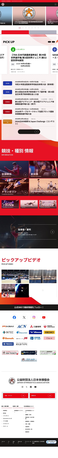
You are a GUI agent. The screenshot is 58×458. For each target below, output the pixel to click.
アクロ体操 (5, 433)
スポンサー (3, 453)
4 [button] (29, 28)
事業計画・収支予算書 (29, 429)
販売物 (15, 453)
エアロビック (6, 435)
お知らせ (42, 406)
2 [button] (23, 28)
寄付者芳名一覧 (28, 441)
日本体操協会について (29, 423)
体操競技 (5, 422)
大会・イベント (15, 406)
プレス (9, 453)
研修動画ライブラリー (18, 423)
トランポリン (6, 427)
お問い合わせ (21, 453)
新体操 (4, 425)
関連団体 (27, 443)
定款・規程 (27, 436)
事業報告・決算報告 (29, 433)
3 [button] (26, 28)
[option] (29, 15)
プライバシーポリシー (30, 453)
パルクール (5, 438)
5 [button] (32, 28)
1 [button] (20, 28)
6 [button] (35, 28)
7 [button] (38, 28)
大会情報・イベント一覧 (31, 139)
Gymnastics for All (7, 430)
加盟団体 (27, 438)
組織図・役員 (28, 426)
